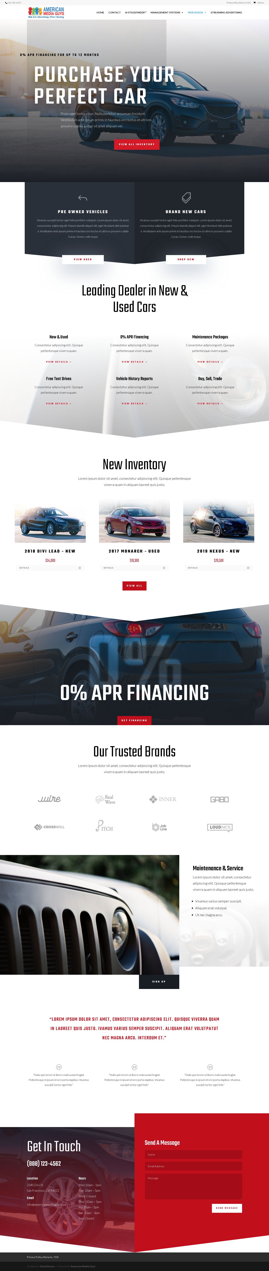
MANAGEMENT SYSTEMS (165, 12)
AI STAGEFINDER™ (135, 12)
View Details (57, 362)
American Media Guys (83, 1266)
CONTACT (114, 12)
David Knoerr (48, 1266)
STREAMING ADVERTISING (226, 12)
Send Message (227, 1219)
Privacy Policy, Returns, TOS (239, 3)
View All (134, 586)
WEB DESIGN (195, 12)
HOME (100, 12)
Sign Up (159, 982)
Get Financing (134, 721)
